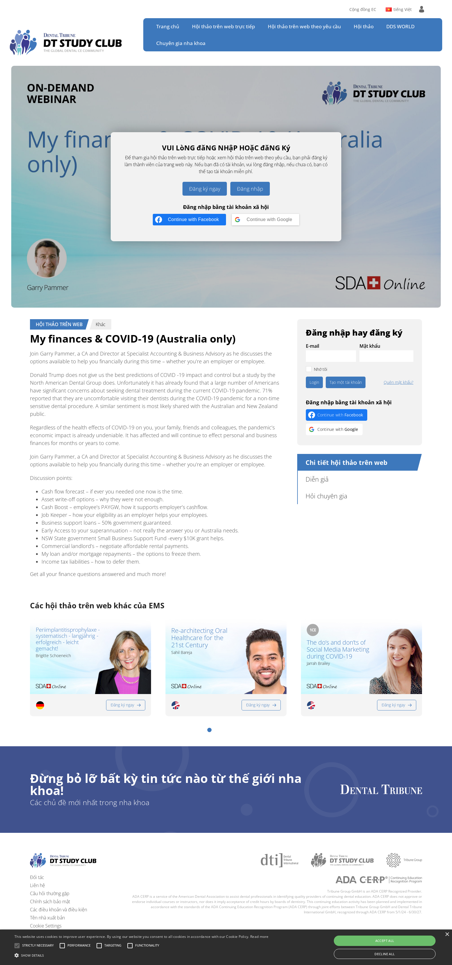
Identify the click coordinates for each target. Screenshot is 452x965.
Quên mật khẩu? (398, 382)
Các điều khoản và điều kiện (58, 909)
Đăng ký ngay (204, 188)
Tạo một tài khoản (345, 382)
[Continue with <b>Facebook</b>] (189, 219)
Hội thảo (364, 26)
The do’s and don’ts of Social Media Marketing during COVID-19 (338, 649)
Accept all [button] (384, 940)
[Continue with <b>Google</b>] (265, 219)
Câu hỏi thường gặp (49, 893)
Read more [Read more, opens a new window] (259, 936)
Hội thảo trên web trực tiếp (223, 26)
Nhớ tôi (320, 369)
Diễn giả (317, 479)
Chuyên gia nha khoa (181, 43)
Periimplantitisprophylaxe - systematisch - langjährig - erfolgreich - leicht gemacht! (68, 639)
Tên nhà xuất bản (47, 917)
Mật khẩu (369, 346)
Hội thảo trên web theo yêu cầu (304, 26)
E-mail (312, 346)
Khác (101, 324)
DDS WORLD (400, 26)
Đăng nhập (250, 188)
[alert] (226, 947)
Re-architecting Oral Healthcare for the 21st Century (199, 638)
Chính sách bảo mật (50, 901)
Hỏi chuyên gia (326, 495)
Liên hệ (37, 885)
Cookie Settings (45, 926)
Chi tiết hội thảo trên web (346, 462)
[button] (209, 730)
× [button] (447, 934)
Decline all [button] (384, 954)
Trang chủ (167, 26)
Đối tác (37, 877)
